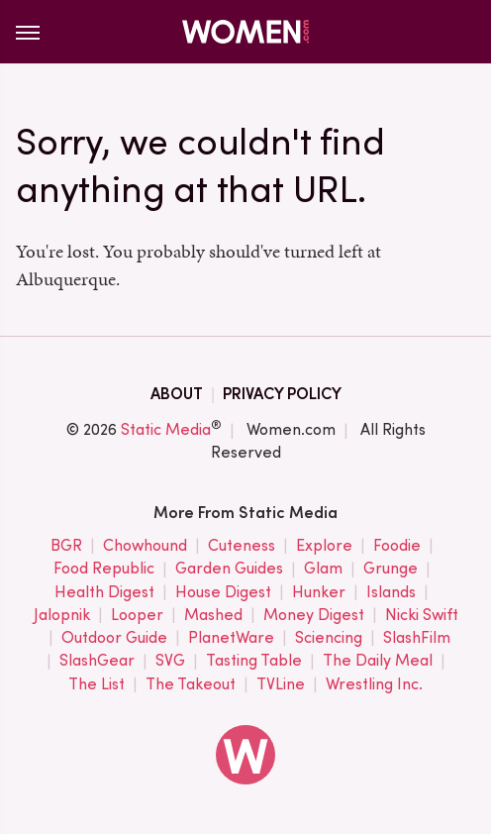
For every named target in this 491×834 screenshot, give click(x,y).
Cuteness (241, 546)
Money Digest (313, 615)
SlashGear (97, 661)
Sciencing (328, 638)
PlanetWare (231, 638)
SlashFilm (416, 638)
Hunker (318, 592)
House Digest (223, 592)
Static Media (166, 429)
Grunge (390, 569)
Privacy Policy (282, 393)
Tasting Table (254, 661)
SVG (170, 661)
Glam (323, 569)
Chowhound (145, 546)
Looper (137, 615)
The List (96, 685)
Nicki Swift (421, 615)
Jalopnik (62, 615)
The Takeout (191, 685)
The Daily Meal (378, 661)
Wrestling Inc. (374, 685)
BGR (66, 546)
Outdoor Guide (114, 638)
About (176, 393)
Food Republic (103, 569)
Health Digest (104, 592)
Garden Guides (229, 569)
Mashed (213, 615)
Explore (324, 546)
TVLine (280, 685)
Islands (391, 592)
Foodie (397, 546)
